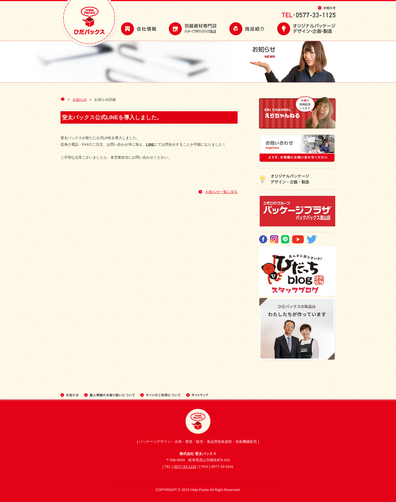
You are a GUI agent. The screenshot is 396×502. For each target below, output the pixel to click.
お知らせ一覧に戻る (221, 192)
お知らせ (80, 99)
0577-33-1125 (185, 467)
